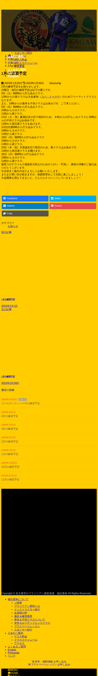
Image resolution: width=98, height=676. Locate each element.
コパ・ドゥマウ (50, 96)
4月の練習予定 (9, 416)
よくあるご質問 (17, 646)
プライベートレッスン (27, 626)
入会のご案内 (15, 633)
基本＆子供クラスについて (29, 619)
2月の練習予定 (9, 441)
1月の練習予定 (9, 454)
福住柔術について (18, 599)
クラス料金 (20, 59)
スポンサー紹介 (23, 53)
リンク (11, 655)
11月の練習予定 (10, 479)
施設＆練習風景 (23, 616)
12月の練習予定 (10, 466)
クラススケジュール (25, 63)
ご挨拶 (18, 602)
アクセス (19, 66)
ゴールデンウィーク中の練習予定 (20, 403)
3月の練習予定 (9, 428)
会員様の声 (20, 612)
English (12, 649)
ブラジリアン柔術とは (27, 606)
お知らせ (13, 226)
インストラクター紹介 (27, 609)
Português (14, 652)
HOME (13, 672)
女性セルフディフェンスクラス (32, 623)
